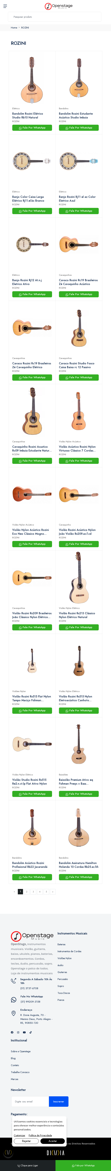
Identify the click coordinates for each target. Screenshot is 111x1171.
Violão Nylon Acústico (70, 441)
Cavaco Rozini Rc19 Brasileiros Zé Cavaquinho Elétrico (31, 365)
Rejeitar (26, 1141)
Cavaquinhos (65, 275)
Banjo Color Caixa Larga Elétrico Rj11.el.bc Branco (28, 199)
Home (14, 27)
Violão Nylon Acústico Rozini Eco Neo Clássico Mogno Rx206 (30, 532)
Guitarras (62, 972)
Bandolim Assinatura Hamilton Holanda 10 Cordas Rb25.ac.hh (78, 865)
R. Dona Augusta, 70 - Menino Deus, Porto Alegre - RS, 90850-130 (36, 1019)
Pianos (61, 1000)
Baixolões (63, 774)
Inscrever (58, 1101)
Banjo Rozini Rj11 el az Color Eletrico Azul (77, 199)
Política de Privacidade (40, 1135)
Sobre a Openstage (20, 1051)
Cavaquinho (65, 524)
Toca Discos (64, 993)
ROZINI (25, 27)
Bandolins (63, 108)
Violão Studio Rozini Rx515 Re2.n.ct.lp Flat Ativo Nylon (29, 782)
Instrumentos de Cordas (69, 951)
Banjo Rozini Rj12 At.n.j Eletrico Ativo (27, 282)
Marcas (14, 1079)
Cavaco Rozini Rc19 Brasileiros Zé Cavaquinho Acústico (78, 282)
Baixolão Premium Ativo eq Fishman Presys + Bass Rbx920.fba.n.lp (76, 782)
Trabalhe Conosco (20, 1072)
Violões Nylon (19, 691)
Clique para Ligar (27, 1165)
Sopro (61, 986)
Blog (13, 1058)
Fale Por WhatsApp (32, 128)
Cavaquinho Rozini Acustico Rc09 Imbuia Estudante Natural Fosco (32, 449)
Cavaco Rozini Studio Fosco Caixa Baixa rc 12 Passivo (76, 365)
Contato (15, 1065)
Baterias (61, 944)
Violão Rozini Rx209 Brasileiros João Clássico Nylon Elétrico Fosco (32, 615)
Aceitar (53, 1141)
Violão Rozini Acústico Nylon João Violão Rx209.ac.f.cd (77, 532)
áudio (60, 965)
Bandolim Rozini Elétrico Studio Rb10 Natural (27, 115)
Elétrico (16, 108)
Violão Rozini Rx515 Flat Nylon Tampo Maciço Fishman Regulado (31, 698)
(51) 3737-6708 (29, 988)
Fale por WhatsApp (83, 1165)
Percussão (63, 979)
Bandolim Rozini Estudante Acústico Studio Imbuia (76, 115)
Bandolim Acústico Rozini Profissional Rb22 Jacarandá (29, 865)
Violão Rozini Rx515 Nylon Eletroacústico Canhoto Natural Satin (75, 698)
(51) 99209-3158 (30, 1002)
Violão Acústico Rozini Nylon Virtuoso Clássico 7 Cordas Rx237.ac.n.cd (77, 449)
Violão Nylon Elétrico (69, 608)
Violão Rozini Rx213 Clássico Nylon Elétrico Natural (77, 615)
